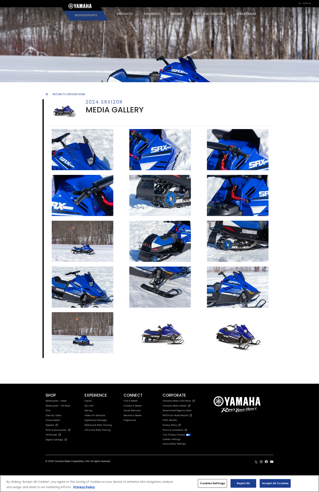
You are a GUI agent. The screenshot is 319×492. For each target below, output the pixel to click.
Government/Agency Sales (177, 410)
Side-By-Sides (53, 415)
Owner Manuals (132, 410)
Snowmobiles (53, 420)
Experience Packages (96, 420)
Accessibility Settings (174, 443)
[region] (159, 483)
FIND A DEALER (246, 14)
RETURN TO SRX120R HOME (65, 94)
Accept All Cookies (275, 483)
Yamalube (53, 434)
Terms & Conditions (175, 430)
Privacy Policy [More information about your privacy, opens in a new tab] (84, 487)
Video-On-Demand (95, 415)
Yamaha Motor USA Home (179, 400)
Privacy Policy (172, 425)
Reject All (243, 483)
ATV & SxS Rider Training (98, 430)
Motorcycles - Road (56, 400)
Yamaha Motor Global (176, 405)
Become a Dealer (133, 415)
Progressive (130, 420)
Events (88, 400)
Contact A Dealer (133, 405)
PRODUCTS (125, 14)
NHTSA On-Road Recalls (177, 415)
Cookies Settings (172, 439)
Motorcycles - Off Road (58, 405)
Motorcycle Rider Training (98, 425)
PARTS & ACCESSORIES (209, 14)
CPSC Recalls (170, 420)
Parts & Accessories (58, 430)
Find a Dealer (131, 400)
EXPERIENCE (152, 14)
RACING (176, 14)
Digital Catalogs (56, 439)
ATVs (48, 410)
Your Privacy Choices (177, 434)
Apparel (52, 425)
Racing (88, 410)
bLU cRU (89, 405)
